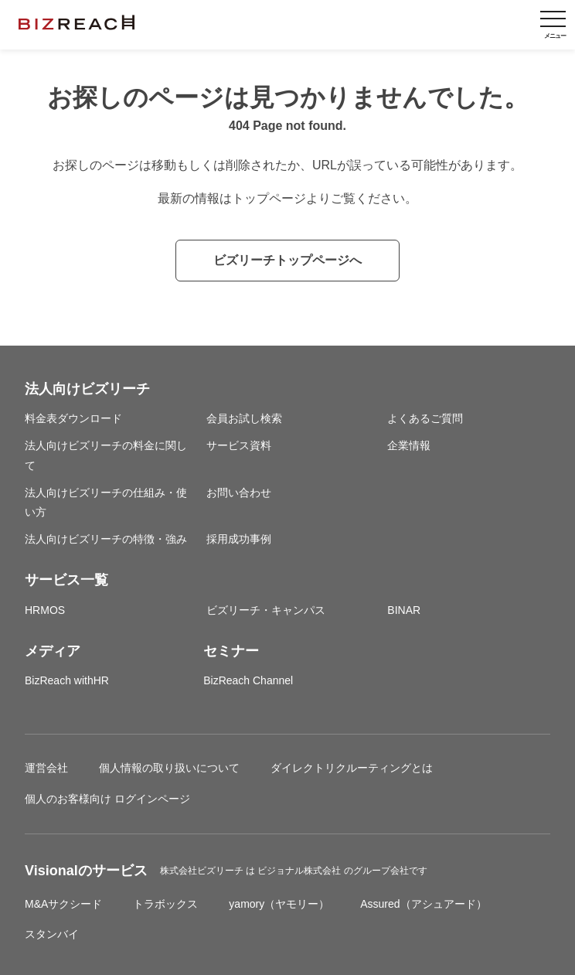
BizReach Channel (248, 680)
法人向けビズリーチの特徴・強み (106, 539)
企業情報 (408, 445)
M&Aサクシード (63, 904)
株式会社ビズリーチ (203, 870)
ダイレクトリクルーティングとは (351, 768)
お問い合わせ (238, 492)
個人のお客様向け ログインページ (107, 799)
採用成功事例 (238, 539)
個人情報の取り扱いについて (169, 768)
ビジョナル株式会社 (300, 870)
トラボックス (165, 904)
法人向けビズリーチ (87, 389)
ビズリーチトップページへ (287, 260)
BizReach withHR (67, 680)
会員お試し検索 (244, 418)
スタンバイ (52, 934)
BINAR (403, 610)
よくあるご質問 (425, 418)
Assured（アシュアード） (423, 904)
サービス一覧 (66, 580)
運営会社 (46, 768)
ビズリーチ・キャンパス (265, 610)
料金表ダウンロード (73, 418)
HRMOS (45, 610)
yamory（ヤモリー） (279, 904)
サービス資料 (238, 445)
